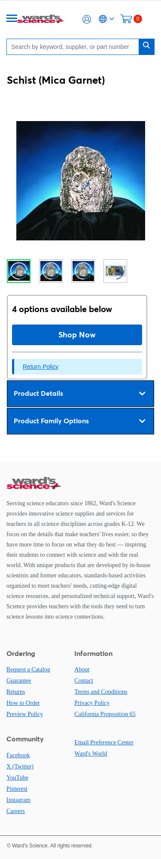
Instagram (18, 800)
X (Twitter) (19, 766)
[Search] (75, 46)
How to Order (23, 703)
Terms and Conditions (100, 692)
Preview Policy (24, 714)
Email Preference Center (104, 742)
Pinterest (16, 789)
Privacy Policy (91, 703)
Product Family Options (79, 421)
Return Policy (40, 366)
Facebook (18, 755)
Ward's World (90, 753)
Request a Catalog (28, 669)
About (81, 669)
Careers (15, 811)
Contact (83, 680)
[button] (86, 19)
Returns (15, 692)
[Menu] (12, 19)
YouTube (17, 777)
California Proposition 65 (104, 714)
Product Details (79, 394)
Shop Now (77, 335)
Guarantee (18, 680)
